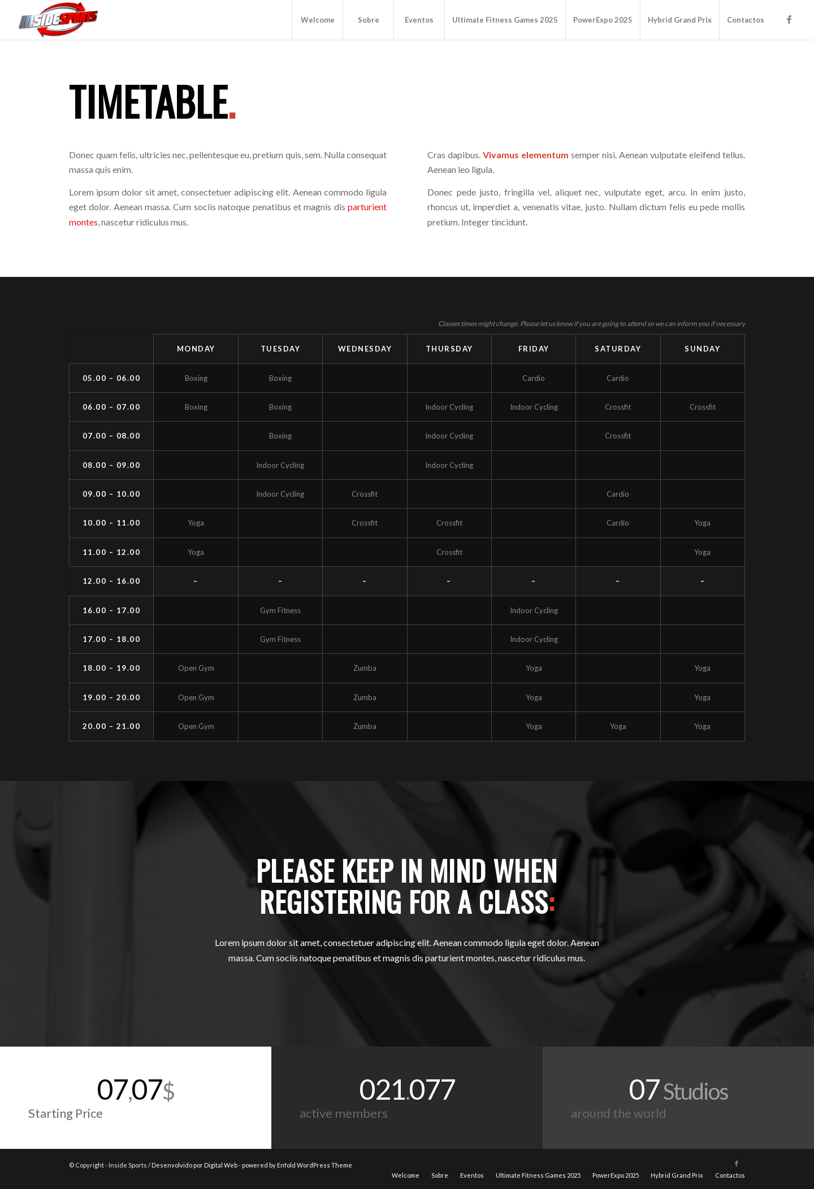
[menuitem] (317, 20)
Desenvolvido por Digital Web (194, 1165)
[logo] (59, 20)
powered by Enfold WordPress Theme (297, 1165)
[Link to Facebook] (789, 19)
